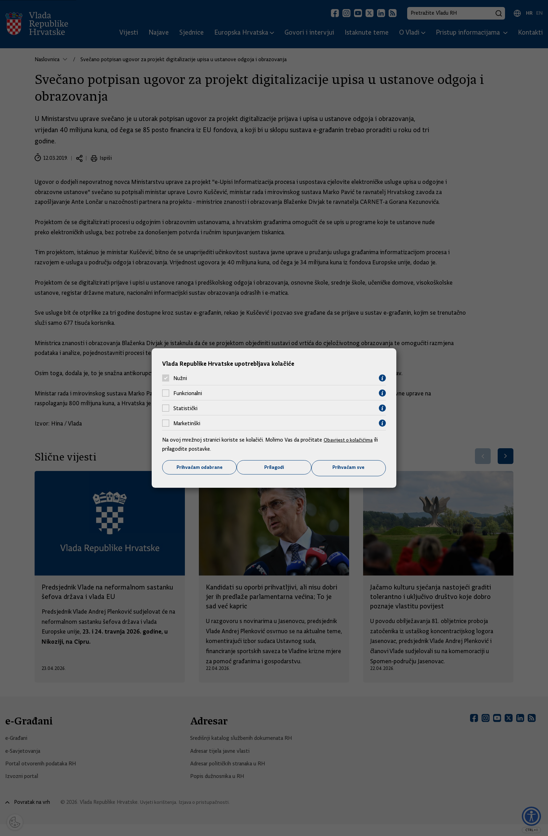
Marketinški (186, 423)
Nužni (180, 377)
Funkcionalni (187, 393)
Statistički (185, 408)
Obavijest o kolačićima (350, 439)
